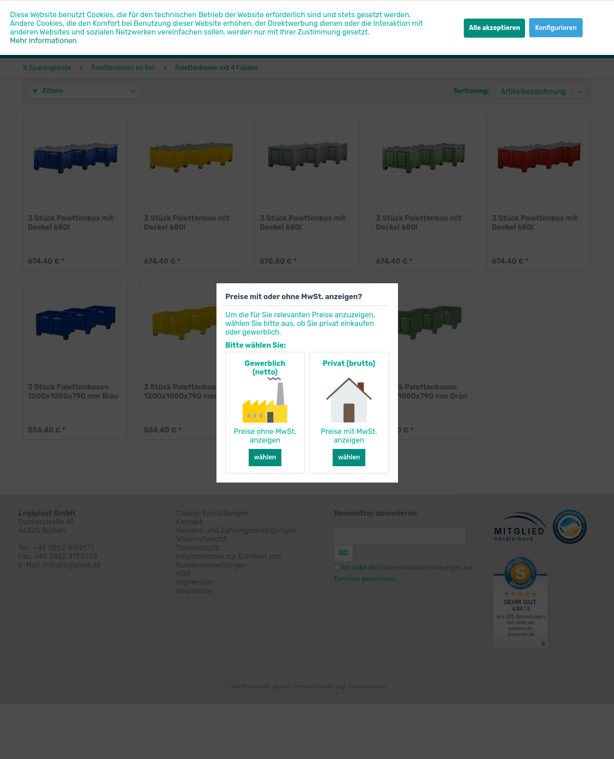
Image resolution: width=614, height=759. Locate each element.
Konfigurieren (555, 28)
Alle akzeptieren (494, 28)
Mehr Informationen (43, 40)
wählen (265, 457)
